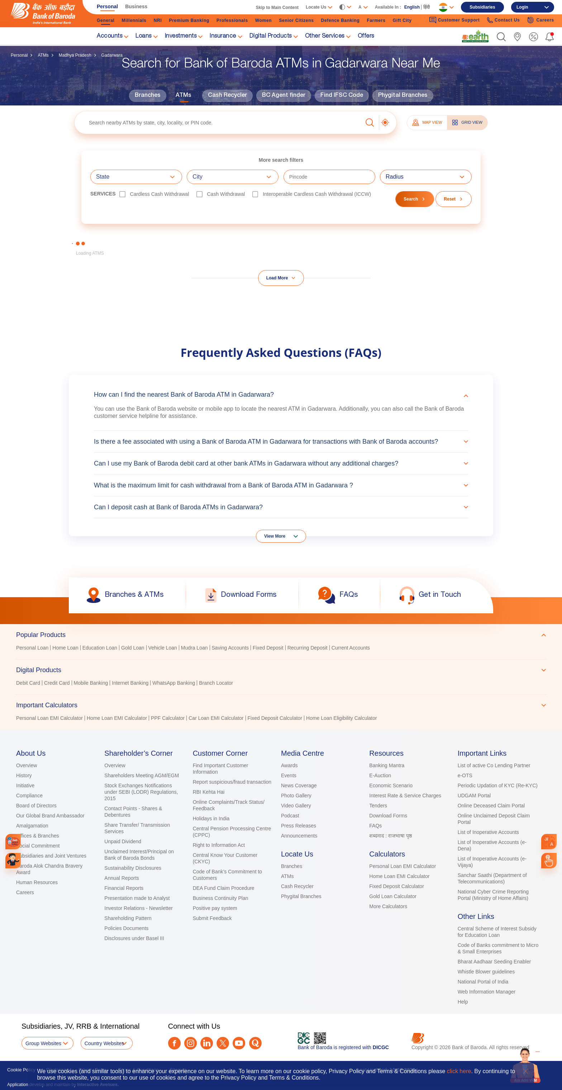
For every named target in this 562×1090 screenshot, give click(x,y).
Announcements (299, 836)
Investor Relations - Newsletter (138, 908)
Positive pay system (215, 908)
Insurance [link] (223, 36)
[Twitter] (222, 1043)
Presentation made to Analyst (137, 898)
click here (459, 1071)
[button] (501, 36)
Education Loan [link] (99, 647)
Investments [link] (181, 36)
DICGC (381, 1047)
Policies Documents (126, 928)
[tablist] (281, 673)
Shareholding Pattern (128, 918)
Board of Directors (36, 805)
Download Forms (388, 815)
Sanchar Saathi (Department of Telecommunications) (492, 878)
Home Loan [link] (65, 647)
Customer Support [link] (454, 20)
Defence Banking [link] (340, 20)
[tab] (281, 634)
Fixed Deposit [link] (268, 647)
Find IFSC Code (341, 96)
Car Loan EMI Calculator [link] (216, 718)
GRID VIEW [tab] (467, 122)
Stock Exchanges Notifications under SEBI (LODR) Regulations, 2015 (141, 792)
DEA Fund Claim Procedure (223, 888)
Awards (289, 765)
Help (463, 1002)
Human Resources (37, 882)
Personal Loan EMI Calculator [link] (49, 718)
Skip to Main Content (277, 7)
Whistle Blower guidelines (486, 972)
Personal (19, 55)
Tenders (378, 805)
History (24, 775)
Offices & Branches (37, 836)
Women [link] (263, 20)
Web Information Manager (487, 992)
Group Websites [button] (43, 1043)
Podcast (290, 815)
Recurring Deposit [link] (307, 647)
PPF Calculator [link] (168, 718)
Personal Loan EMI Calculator (402, 866)
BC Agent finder (283, 96)
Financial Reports (123, 888)
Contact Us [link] (503, 20)
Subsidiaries (482, 7)
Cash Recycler (227, 96)
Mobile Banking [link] (91, 682)
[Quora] (255, 1043)
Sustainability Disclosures (132, 868)
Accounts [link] (109, 36)
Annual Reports (121, 878)
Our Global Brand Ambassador (50, 815)
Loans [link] (143, 36)
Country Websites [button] (104, 1043)
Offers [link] (366, 36)
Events (288, 775)
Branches (148, 96)
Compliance (29, 795)
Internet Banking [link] (130, 682)
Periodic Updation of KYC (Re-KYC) (498, 785)
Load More (277, 277)
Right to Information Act (219, 845)
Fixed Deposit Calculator (396, 886)
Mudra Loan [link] (194, 647)
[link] (475, 36)
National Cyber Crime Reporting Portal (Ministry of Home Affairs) (493, 895)
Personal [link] (107, 6)
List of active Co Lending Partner (494, 765)
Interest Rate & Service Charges (405, 795)
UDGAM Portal (474, 795)
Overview (26, 765)
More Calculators (388, 906)
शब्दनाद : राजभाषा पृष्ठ (390, 836)
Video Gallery (296, 805)
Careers (25, 892)
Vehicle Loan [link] (162, 647)
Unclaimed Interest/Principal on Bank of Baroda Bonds (139, 855)
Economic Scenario (391, 785)
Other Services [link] (324, 36)
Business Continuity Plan (220, 898)
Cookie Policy (21, 1069)
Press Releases (298, 826)
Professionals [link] (232, 20)
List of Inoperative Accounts (488, 832)
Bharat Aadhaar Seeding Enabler (494, 961)
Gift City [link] (402, 20)
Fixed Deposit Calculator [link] (275, 718)
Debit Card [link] (28, 682)
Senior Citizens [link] (296, 20)
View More (274, 536)
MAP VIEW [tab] (427, 122)
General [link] (106, 20)
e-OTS (465, 775)
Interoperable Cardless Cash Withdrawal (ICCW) (317, 194)
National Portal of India (483, 982)
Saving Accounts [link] (230, 647)
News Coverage (299, 785)
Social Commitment (37, 846)
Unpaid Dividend (122, 841)
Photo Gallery (296, 795)
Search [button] (411, 199)
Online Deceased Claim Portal (491, 805)
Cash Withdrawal (226, 194)
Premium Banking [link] (189, 20)
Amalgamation (32, 826)
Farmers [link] (376, 20)
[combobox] (549, 842)
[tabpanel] (281, 648)
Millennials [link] (134, 20)
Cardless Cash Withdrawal (159, 194)
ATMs (43, 55)
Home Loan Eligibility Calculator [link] (341, 718)
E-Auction (380, 775)
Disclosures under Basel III (134, 938)
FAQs (375, 826)
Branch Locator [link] (216, 682)
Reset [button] (450, 199)
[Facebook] (174, 1043)
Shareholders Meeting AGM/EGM (141, 775)
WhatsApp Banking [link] (173, 682)
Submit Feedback (212, 918)
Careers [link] (540, 20)
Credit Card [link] (57, 682)
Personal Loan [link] (32, 647)
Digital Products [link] (270, 36)
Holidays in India (211, 818)
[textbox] (218, 122)
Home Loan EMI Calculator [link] (117, 718)
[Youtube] (239, 1043)
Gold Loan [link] (132, 647)
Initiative (25, 785)
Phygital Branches (403, 96)
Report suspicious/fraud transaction (232, 782)
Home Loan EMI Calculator (399, 876)
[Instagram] (190, 1043)
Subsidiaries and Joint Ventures (51, 856)
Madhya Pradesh (75, 55)
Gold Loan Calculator (392, 896)
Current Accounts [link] (351, 647)
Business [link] (136, 6)
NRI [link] (158, 20)
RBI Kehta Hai (209, 792)
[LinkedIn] (206, 1043)
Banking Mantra (386, 765)
